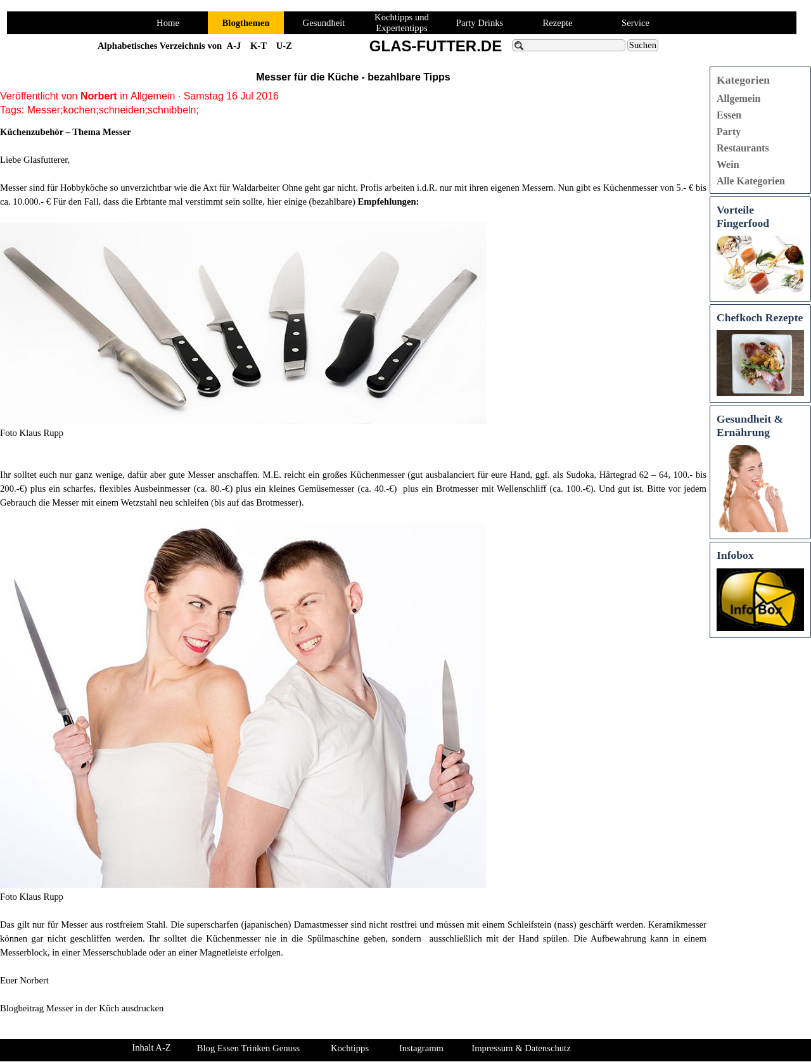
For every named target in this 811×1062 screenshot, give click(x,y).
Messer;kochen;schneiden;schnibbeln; (113, 110)
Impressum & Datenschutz (520, 1048)
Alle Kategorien (751, 181)
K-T (258, 46)
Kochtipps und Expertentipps (401, 22)
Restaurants (743, 148)
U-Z (284, 46)
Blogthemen (246, 23)
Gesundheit (324, 23)
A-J (234, 46)
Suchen (642, 45)
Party (729, 131)
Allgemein (738, 98)
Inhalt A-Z (151, 1047)
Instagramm (421, 1048)
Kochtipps (350, 1048)
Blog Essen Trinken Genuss (248, 1048)
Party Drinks (480, 23)
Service (635, 23)
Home (167, 23)
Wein (728, 164)
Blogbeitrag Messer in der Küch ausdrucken (81, 1008)
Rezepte (557, 23)
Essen (729, 115)
